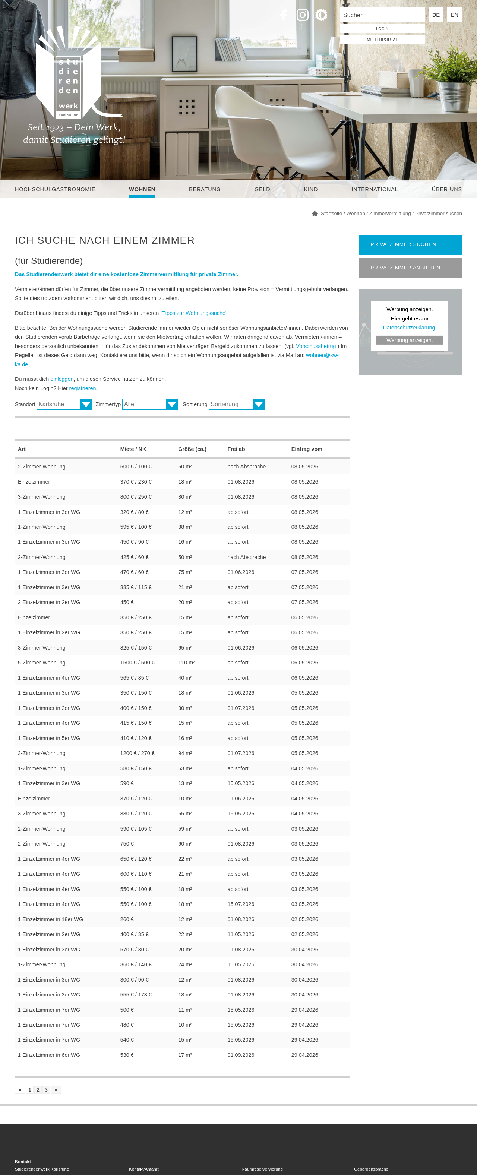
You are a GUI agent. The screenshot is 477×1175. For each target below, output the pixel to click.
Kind (311, 189)
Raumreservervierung (262, 1169)
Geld (263, 189)
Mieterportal (382, 39)
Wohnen (142, 189)
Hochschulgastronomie (55, 189)
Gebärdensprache (371, 1169)
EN (454, 15)
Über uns (447, 189)
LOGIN (382, 28)
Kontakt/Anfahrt (143, 1169)
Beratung (205, 189)
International (374, 189)
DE (436, 15)
